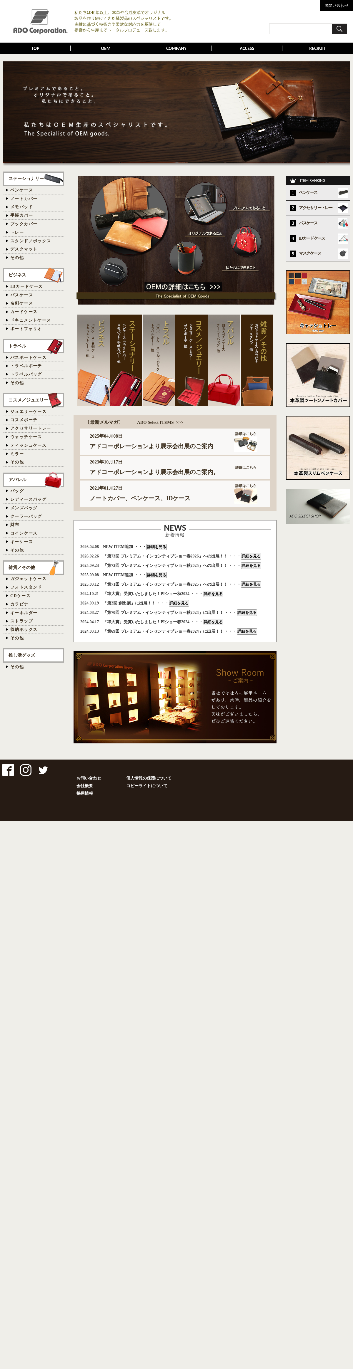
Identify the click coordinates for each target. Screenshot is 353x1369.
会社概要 (84, 786)
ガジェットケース (28, 579)
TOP (35, 48)
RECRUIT (317, 48)
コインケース (23, 533)
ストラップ (21, 621)
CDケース (20, 596)
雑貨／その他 (22, 567)
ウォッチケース (26, 437)
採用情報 (84, 793)
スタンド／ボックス (30, 241)
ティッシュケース (28, 445)
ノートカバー (23, 198)
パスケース (21, 295)
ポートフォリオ (26, 329)
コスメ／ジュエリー (28, 399)
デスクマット (23, 249)
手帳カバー (21, 215)
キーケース (21, 542)
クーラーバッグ (26, 516)
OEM (106, 48)
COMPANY (176, 48)
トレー (17, 232)
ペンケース (21, 190)
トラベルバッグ (26, 374)
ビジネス (17, 274)
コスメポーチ (23, 420)
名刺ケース (21, 303)
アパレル (17, 479)
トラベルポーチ (26, 366)
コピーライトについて (146, 786)
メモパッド (21, 207)
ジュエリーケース (28, 411)
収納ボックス (23, 629)
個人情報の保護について (148, 778)
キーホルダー (23, 613)
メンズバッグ (23, 508)
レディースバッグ (28, 499)
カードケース (23, 312)
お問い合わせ (88, 778)
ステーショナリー (26, 178)
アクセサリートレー (30, 428)
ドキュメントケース (30, 320)
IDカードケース (26, 286)
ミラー (17, 454)
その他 (17, 258)
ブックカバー (23, 224)
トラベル (17, 345)
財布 (14, 525)
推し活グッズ (22, 655)
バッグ (17, 491)
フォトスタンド (26, 587)
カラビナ (19, 604)
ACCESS (247, 48)
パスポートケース (28, 357)
